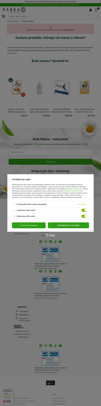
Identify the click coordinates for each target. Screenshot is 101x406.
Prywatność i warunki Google (73, 191)
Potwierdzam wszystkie (68, 225)
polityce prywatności (75, 189)
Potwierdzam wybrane (29, 225)
